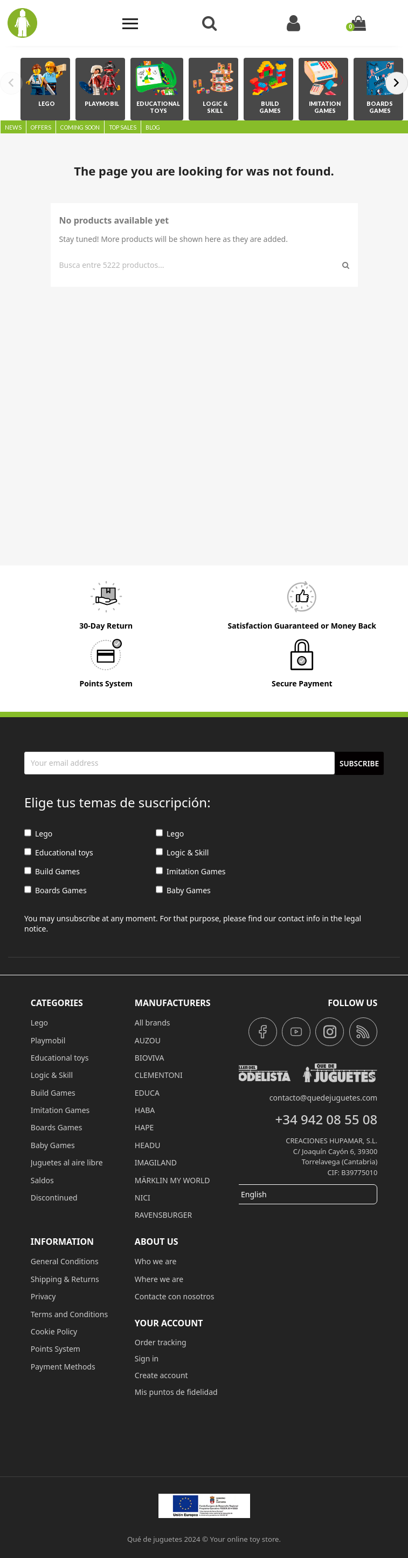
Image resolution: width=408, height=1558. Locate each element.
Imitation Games (191, 871)
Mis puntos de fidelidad (176, 1392)
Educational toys (58, 853)
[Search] (198, 265)
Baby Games (183, 890)
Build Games (52, 871)
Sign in (146, 1358)
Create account (161, 1375)
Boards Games (55, 890)
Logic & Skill (182, 853)
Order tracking (160, 1342)
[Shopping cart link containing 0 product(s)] (358, 23)
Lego (38, 834)
